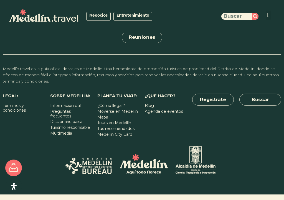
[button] (268, 15)
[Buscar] (255, 16)
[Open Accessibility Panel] (14, 186)
